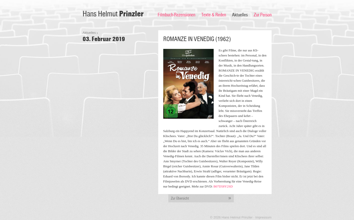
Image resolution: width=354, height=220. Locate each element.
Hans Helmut (113, 14)
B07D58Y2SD (223, 186)
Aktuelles (240, 15)
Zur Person (263, 15)
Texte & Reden (213, 15)
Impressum (263, 217)
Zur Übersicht (202, 198)
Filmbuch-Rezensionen (176, 15)
